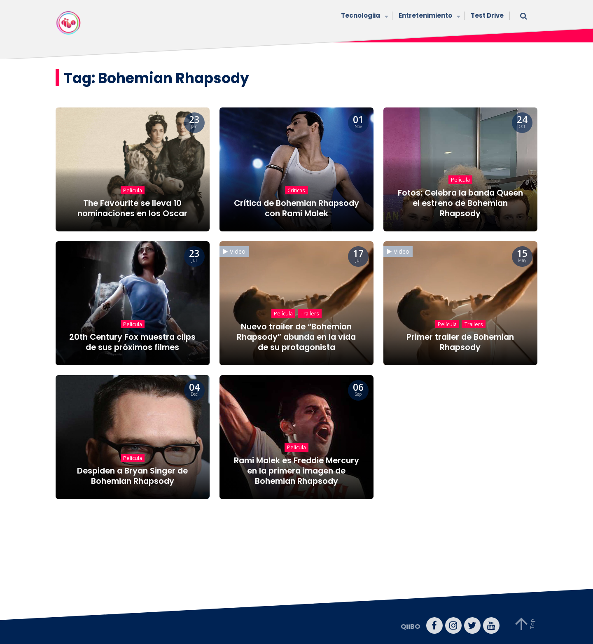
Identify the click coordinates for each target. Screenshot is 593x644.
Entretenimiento (428, 16)
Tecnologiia (363, 16)
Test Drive (487, 15)
